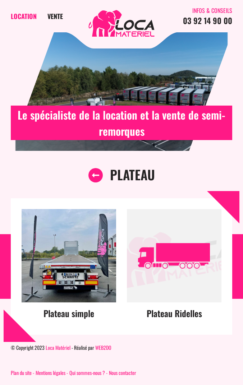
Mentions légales (50, 372)
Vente (55, 16)
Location (24, 16)
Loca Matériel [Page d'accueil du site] (58, 347)
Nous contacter (122, 372)
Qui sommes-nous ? (87, 372)
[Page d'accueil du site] (121, 23)
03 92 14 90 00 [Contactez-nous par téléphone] (207, 20)
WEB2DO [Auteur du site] (103, 347)
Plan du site (21, 372)
